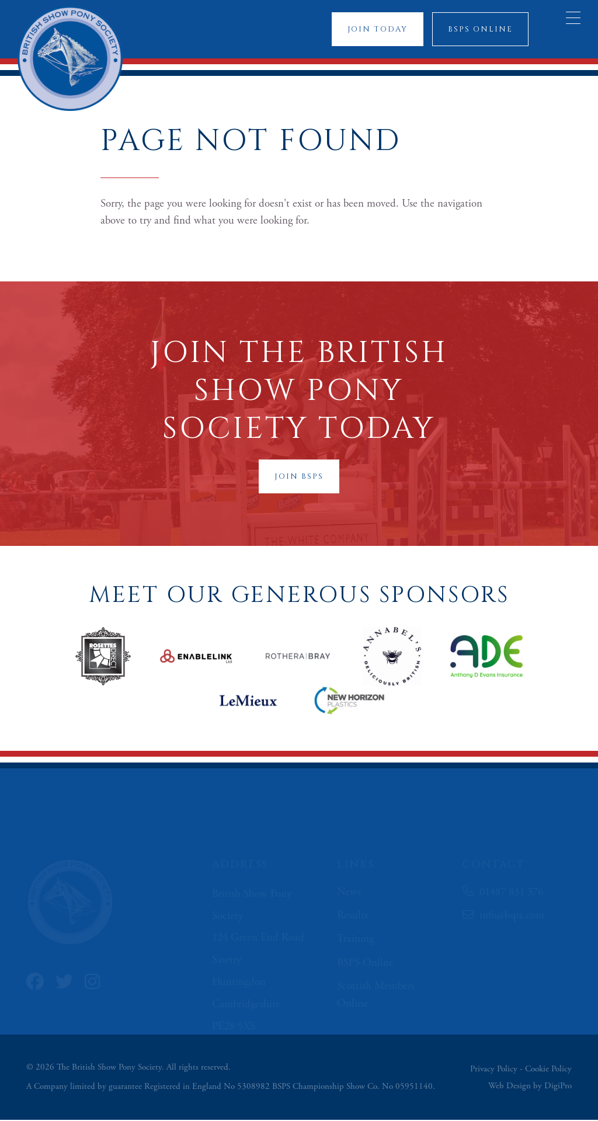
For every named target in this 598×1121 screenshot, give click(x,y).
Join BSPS (299, 477)
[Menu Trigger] (573, 18)
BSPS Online (480, 29)
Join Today (377, 29)
